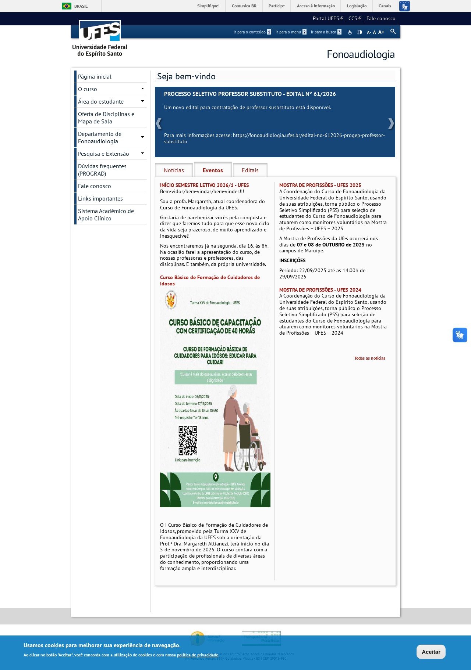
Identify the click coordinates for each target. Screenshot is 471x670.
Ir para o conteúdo (252, 32)
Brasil (81, 6)
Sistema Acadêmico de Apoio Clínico (106, 214)
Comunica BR (244, 5)
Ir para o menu (291, 32)
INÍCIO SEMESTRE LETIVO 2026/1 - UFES (204, 185)
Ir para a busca (326, 32)
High (359, 32)
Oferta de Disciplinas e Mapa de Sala (106, 117)
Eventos (213, 170)
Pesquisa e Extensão (103, 153)
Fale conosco (381, 18)
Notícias (174, 170)
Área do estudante (101, 101)
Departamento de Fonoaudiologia (99, 137)
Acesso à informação (316, 5)
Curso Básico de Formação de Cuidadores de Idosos (210, 280)
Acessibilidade (351, 32)
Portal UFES (328, 18)
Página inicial (94, 76)
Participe (277, 5)
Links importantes (100, 198)
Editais (250, 170)
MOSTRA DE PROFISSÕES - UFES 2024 (320, 290)
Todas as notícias (369, 358)
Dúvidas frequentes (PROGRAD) (102, 169)
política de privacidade (197, 655)
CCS (354, 18)
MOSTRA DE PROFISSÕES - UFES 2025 (320, 185)
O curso (87, 89)
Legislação (356, 5)
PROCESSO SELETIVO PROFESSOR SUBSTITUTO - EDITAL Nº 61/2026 (250, 94)
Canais (385, 5)
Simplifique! (208, 5)
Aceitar (431, 652)
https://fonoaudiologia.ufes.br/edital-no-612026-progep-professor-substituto (274, 138)
